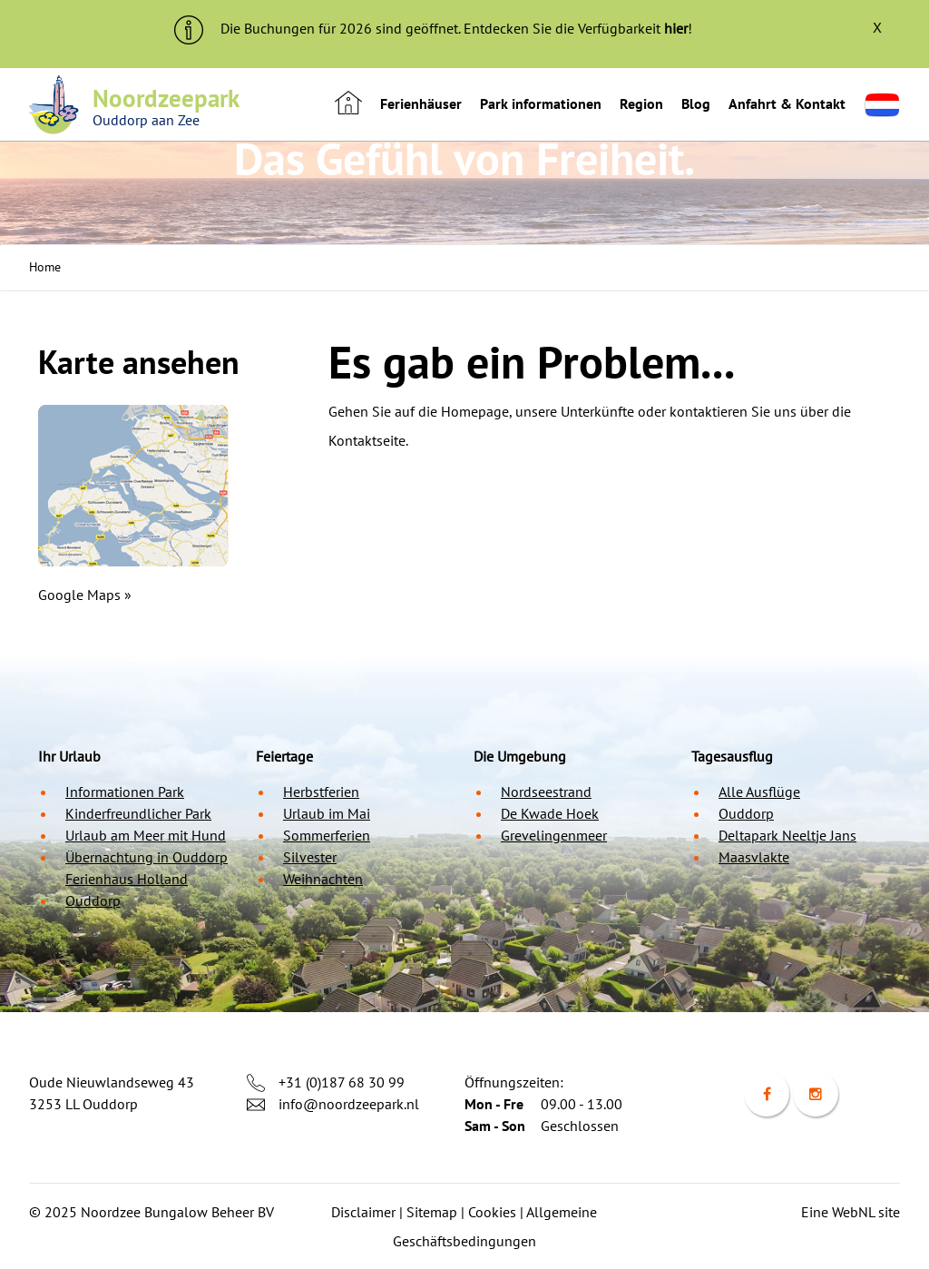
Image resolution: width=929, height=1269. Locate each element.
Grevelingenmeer (554, 835)
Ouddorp (746, 813)
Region (641, 103)
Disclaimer (363, 1212)
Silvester (310, 857)
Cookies (492, 1212)
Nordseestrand (546, 791)
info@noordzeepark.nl (349, 1104)
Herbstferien (321, 791)
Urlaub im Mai (326, 813)
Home (45, 267)
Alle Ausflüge (759, 791)
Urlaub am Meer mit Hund (145, 835)
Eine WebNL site (850, 1212)
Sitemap (431, 1212)
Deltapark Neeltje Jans (787, 835)
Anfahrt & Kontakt (787, 103)
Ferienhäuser (421, 103)
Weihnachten (323, 879)
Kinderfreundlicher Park (138, 813)
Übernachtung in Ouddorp (146, 857)
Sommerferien (326, 835)
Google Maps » (85, 594)
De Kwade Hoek (550, 813)
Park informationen (540, 103)
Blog (695, 103)
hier (676, 28)
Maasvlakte (754, 857)
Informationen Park (124, 791)
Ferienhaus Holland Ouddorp (126, 890)
